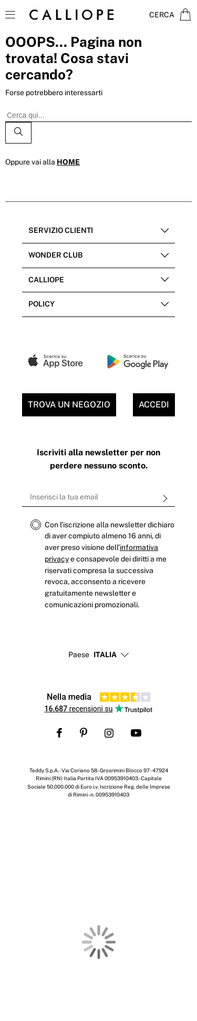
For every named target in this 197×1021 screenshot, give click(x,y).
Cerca (161, 15)
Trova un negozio (69, 405)
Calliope (46, 279)
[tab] (98, 231)
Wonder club (55, 255)
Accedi (154, 405)
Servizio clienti (60, 230)
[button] (105, 655)
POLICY (41, 304)
